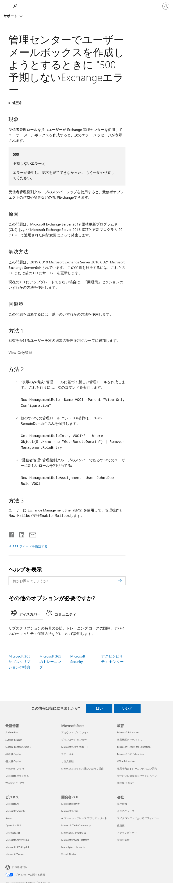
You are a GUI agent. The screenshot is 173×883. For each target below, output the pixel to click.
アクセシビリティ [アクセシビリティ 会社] (127, 832)
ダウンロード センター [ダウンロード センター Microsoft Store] (74, 739)
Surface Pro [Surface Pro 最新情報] (11, 732)
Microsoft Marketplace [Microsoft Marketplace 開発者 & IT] (73, 832)
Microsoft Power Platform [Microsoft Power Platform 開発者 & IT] (75, 839)
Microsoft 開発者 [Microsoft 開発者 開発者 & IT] (70, 803)
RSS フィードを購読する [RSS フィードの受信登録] (30, 546)
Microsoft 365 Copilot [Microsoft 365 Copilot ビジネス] (17, 847)
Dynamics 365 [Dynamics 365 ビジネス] (13, 825)
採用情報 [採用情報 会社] (122, 803)
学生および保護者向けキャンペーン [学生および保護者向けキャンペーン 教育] (137, 775)
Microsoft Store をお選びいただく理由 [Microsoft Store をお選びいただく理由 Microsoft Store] (82, 768)
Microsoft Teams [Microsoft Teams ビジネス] (14, 854)
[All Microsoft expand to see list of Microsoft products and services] (5, 6)
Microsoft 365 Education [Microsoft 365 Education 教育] (130, 754)
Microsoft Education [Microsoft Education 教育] (128, 732)
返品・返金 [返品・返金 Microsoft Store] (67, 754)
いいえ (127, 708)
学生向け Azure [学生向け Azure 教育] (125, 783)
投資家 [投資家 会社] (121, 825)
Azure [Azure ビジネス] (8, 818)
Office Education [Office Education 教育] (126, 761)
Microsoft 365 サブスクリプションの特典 (19, 661)
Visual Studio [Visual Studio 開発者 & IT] (68, 854)
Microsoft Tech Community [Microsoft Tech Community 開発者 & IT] (76, 825)
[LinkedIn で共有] (20, 533)
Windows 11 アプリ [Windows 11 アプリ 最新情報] (16, 783)
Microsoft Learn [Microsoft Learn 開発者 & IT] (69, 811)
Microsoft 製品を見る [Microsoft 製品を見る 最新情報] (17, 775)
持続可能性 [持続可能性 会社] (123, 839)
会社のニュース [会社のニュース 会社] (125, 811)
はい (99, 708)
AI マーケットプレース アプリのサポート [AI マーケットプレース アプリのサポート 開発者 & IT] (84, 818)
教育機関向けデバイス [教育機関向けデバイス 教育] (129, 739)
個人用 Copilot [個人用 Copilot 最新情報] (13, 761)
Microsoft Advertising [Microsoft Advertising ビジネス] (17, 839)
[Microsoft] (86, 3)
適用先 (16, 103)
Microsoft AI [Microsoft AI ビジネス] (12, 803)
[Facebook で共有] (12, 533)
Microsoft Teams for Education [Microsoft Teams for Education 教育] (133, 746)
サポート (11, 16)
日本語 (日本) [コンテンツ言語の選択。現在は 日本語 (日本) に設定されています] (19, 867)
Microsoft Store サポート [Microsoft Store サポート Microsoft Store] (75, 746)
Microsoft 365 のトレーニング (50, 661)
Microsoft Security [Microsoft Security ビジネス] (15, 811)
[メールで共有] (30, 533)
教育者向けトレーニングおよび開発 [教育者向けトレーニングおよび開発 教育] (137, 768)
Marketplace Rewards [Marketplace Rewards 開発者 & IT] (73, 847)
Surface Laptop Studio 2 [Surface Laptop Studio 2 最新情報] (18, 746)
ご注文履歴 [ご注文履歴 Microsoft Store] (67, 761)
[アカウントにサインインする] (165, 6)
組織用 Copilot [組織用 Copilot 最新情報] (13, 754)
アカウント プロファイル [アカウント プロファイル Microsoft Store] (75, 732)
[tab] (26, 614)
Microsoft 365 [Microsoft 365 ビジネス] (12, 832)
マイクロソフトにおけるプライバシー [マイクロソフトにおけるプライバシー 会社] (138, 818)
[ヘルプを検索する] (16, 5)
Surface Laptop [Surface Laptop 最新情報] (13, 739)
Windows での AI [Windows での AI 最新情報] (14, 768)
